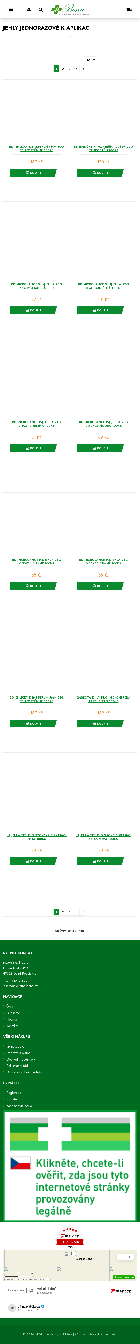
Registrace (13, 1092)
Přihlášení (13, 1099)
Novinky (11, 1019)
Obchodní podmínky (20, 1059)
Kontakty (12, 1026)
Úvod (9, 1006)
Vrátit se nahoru (70, 931)
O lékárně (13, 1013)
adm (114, 1334)
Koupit (33, 172)
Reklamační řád (17, 1065)
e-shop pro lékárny (59, 1334)
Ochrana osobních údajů (23, 1072)
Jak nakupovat (15, 1046)
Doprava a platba (18, 1053)
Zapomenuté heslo (19, 1106)
